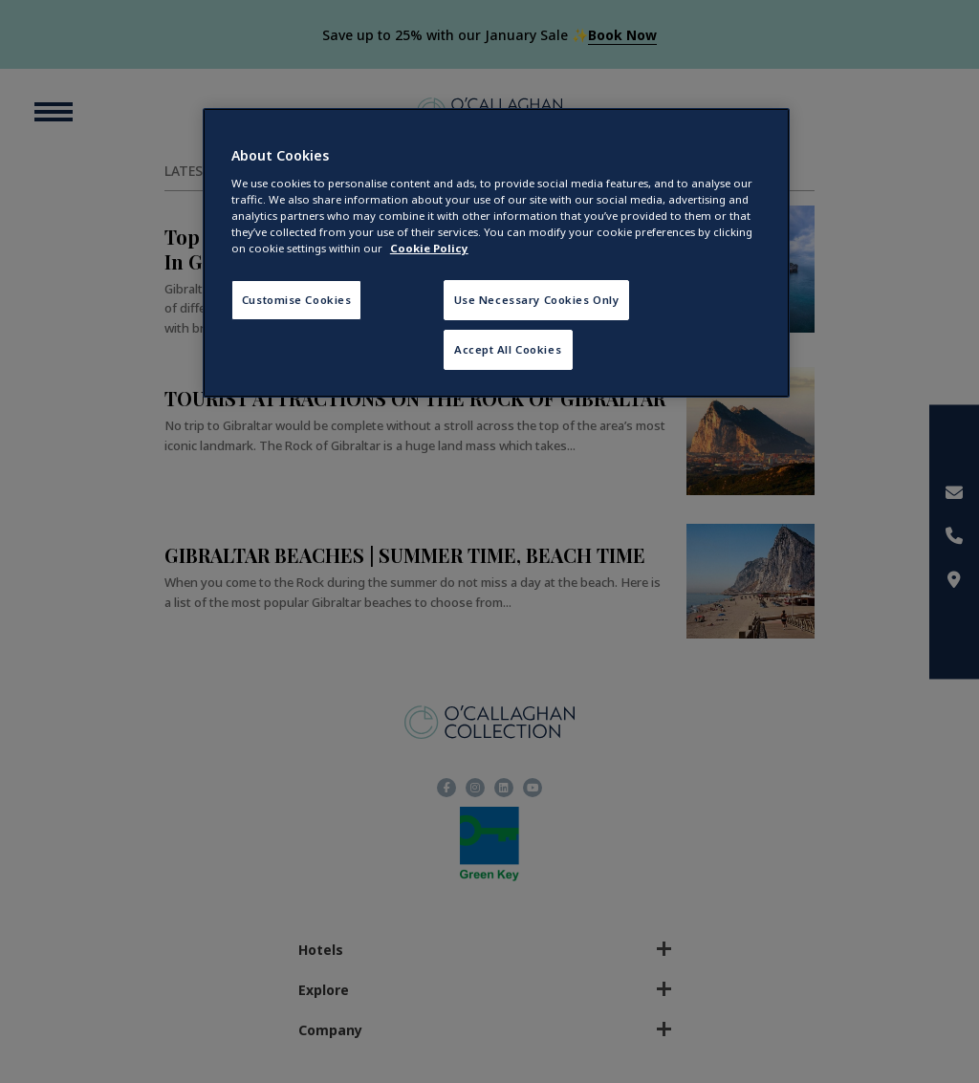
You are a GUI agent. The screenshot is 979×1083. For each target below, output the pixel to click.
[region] (496, 253)
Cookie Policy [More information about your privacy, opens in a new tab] (429, 248)
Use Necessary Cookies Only (537, 299)
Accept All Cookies (507, 349)
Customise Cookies (297, 299)
